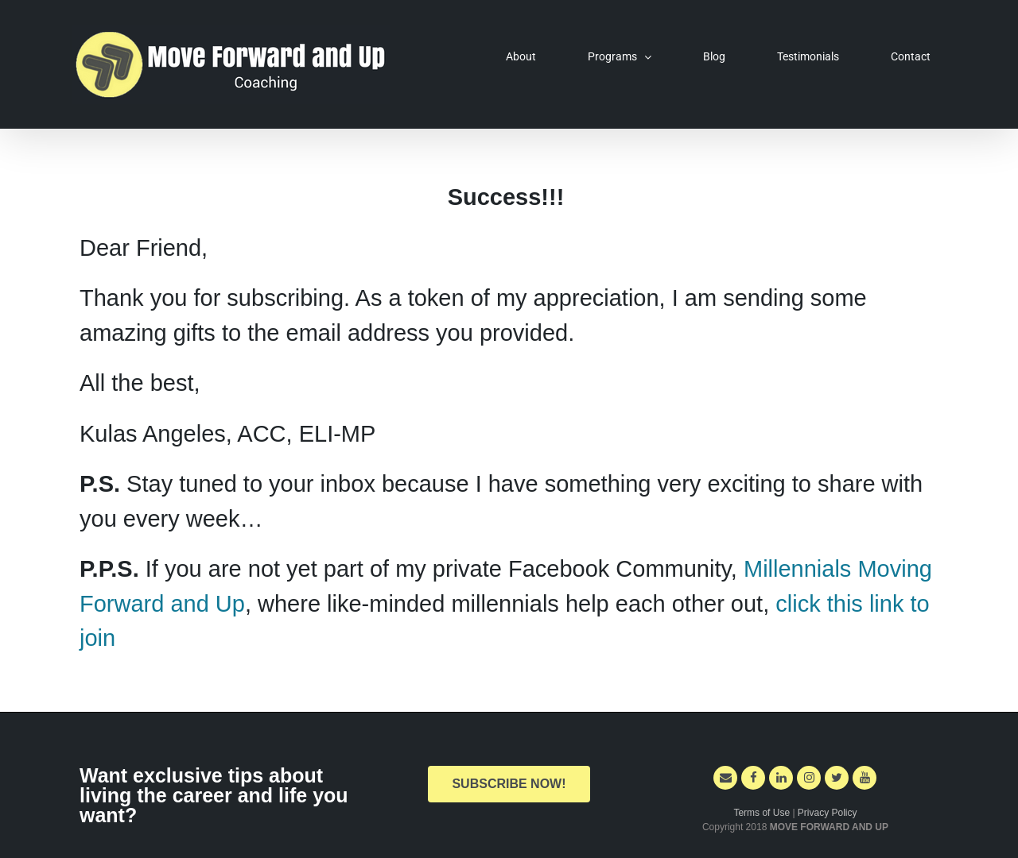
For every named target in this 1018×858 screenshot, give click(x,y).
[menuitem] (531, 56)
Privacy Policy (827, 812)
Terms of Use (762, 812)
